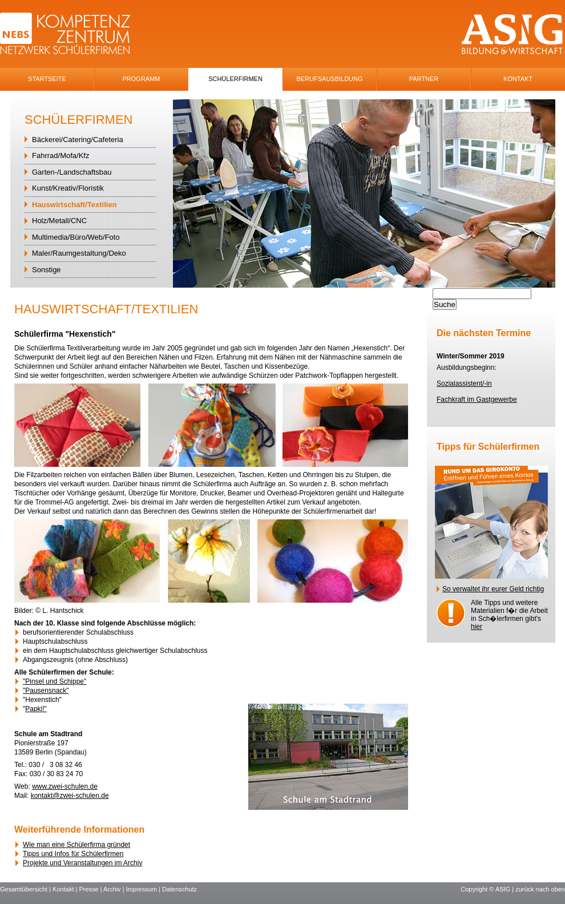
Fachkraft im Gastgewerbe (477, 399)
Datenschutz (179, 889)
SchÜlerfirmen (235, 78)
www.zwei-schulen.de (65, 786)
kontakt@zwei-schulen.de (70, 796)
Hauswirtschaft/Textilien (74, 204)
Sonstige (46, 269)
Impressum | (144, 889)
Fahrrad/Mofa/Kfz (60, 155)
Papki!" (36, 709)
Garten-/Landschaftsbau (71, 172)
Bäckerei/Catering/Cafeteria (77, 139)
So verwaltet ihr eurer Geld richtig (493, 589)
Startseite (47, 78)
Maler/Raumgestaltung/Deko (79, 253)
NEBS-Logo (71, 34)
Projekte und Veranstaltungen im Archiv (82, 863)
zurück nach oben (540, 889)
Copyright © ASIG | (488, 889)
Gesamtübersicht (23, 889)
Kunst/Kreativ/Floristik (68, 188)
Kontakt (517, 78)
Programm (141, 78)
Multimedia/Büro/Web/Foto (76, 237)
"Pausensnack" (46, 691)
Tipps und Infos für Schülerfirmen (73, 854)
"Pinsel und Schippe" (54, 681)
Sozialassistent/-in (464, 384)
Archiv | (114, 889)
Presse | (91, 889)
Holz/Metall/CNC (59, 220)
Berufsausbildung (329, 78)
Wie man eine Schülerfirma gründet (76, 845)
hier (476, 627)
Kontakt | (66, 889)
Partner (424, 78)
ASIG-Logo (512, 34)
